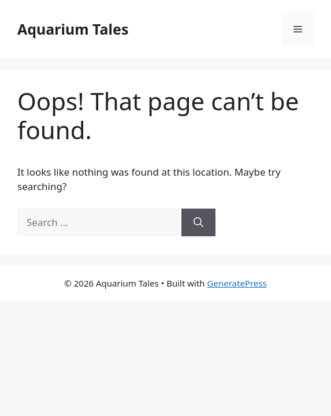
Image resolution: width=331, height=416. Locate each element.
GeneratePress (237, 283)
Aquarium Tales (72, 29)
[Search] (198, 222)
